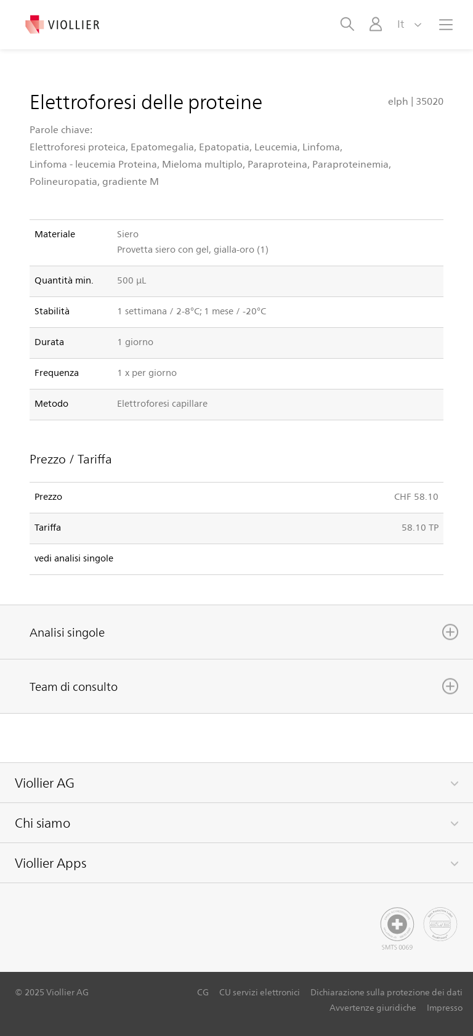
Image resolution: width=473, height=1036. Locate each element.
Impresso (445, 1007)
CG (203, 992)
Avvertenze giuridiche (372, 1007)
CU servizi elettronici (259, 992)
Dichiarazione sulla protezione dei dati (386, 992)
